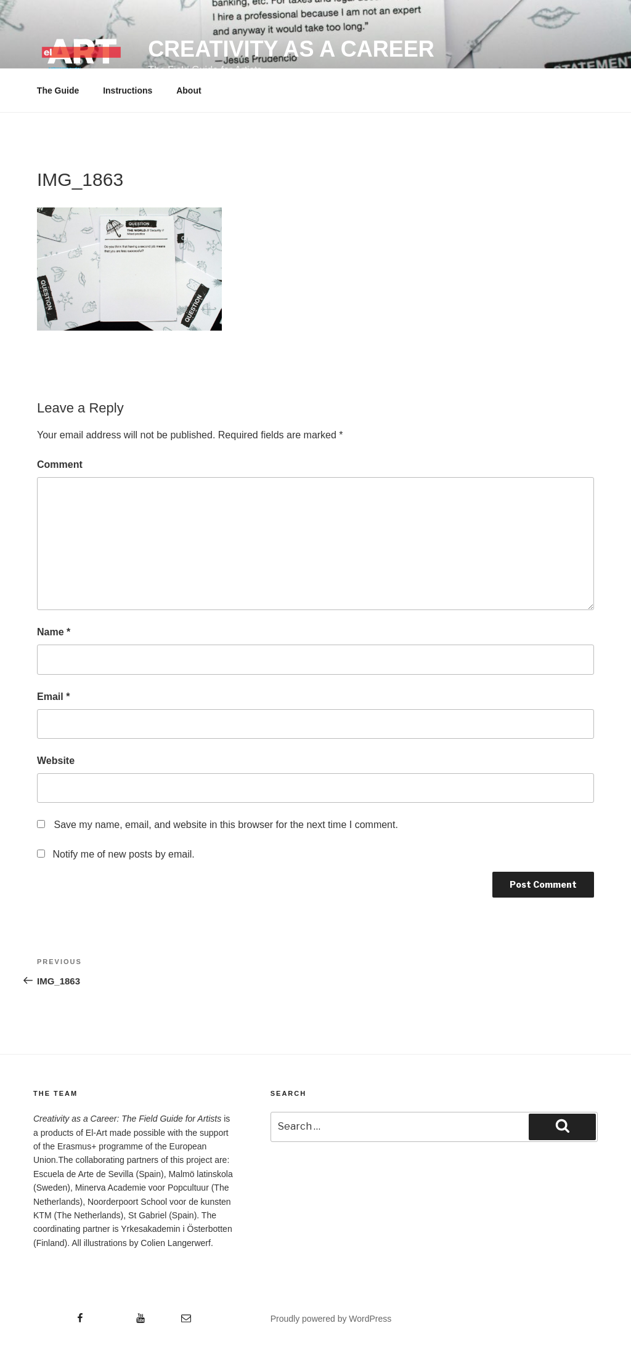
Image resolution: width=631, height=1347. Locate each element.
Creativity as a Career (291, 49)
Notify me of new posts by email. (123, 854)
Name (53, 632)
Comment (60, 464)
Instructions (127, 90)
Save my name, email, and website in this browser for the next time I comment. (225, 824)
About (188, 90)
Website (56, 760)
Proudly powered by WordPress (331, 1319)
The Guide (58, 90)
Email (53, 696)
